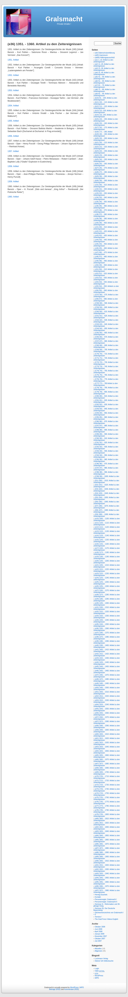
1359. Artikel (13, 181)
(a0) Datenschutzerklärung (105, 53)
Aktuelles (98, 949)
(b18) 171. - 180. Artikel (103, 132)
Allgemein (98, 951)
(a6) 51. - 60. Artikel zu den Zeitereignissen (104, 82)
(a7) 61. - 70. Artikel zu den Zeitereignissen (104, 86)
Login (97, 968)
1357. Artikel (13, 151)
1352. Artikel (13, 75)
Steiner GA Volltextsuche (104, 961)
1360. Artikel (13, 197)
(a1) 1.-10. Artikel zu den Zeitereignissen (103, 61)
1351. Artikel (13, 60)
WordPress (99, 976)
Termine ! (98, 917)
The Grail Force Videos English (106, 919)
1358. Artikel (13, 166)
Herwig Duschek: (101, 895)
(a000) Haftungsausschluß (105, 57)
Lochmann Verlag (101, 958)
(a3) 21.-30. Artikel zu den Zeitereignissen (103, 69)
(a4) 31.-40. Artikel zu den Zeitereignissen (103, 73)
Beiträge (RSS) (54, 989)
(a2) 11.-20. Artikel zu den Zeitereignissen (103, 65)
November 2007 (101, 936)
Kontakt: (98, 897)
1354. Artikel (13, 105)
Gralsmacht (64, 19)
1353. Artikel (13, 90)
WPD (97, 978)
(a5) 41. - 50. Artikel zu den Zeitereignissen (104, 78)
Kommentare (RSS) (71, 989)
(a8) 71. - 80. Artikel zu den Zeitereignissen (104, 90)
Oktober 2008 (100, 927)
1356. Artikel (13, 136)
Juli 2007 (98, 941)
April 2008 (98, 931)
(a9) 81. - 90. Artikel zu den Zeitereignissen (104, 95)
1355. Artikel (13, 121)
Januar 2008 (99, 934)
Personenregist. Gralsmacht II (106, 902)
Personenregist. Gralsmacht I (106, 899)
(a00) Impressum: (101, 55)
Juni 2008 (98, 929)
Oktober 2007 (100, 939)
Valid (100, 971)
